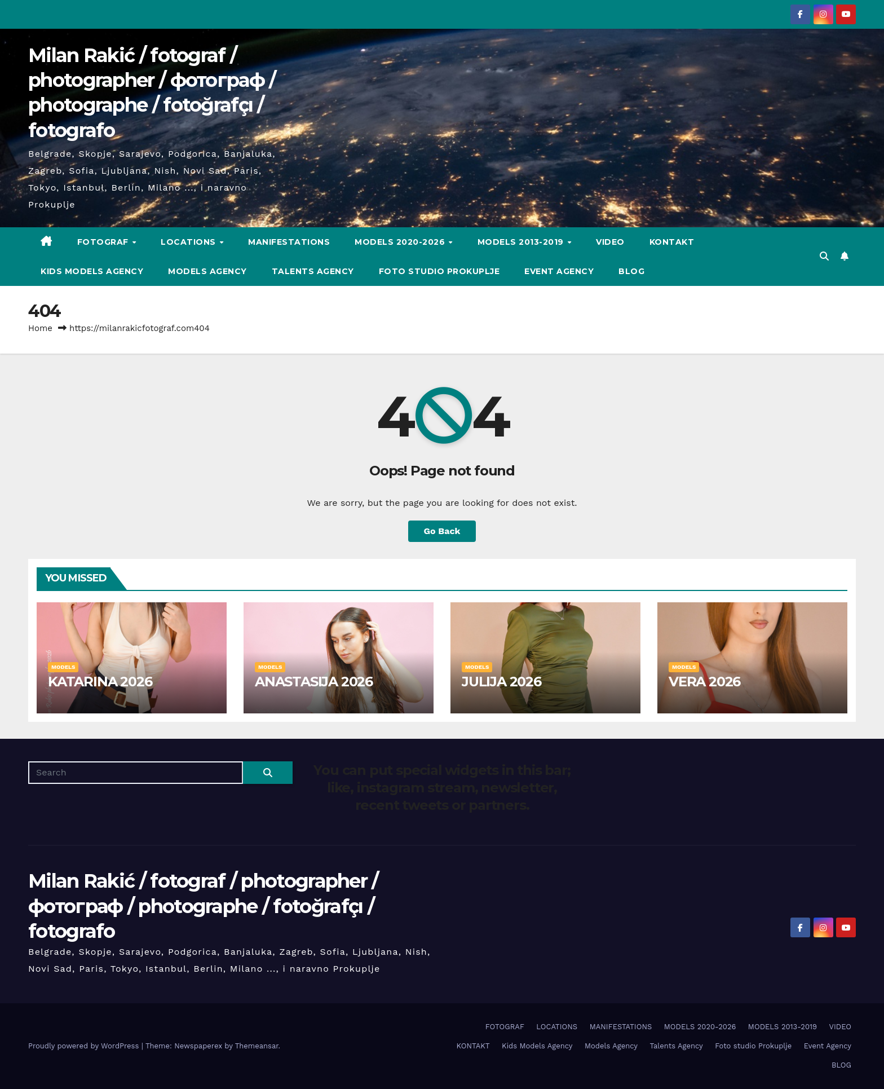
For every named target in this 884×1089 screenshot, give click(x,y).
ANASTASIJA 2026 (314, 681)
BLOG (631, 271)
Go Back (442, 531)
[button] (824, 256)
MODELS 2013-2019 (522, 242)
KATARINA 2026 (100, 681)
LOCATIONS (189, 242)
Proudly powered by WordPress (85, 1046)
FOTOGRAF (104, 242)
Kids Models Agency (92, 271)
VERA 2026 (704, 681)
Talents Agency (313, 271)
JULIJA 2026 (501, 681)
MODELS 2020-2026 (401, 242)
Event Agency (559, 271)
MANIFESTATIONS (289, 242)
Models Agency (207, 271)
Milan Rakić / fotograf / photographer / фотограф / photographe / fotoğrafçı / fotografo (203, 905)
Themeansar (257, 1046)
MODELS (63, 667)
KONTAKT (672, 242)
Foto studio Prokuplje (439, 271)
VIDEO (610, 242)
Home (40, 328)
